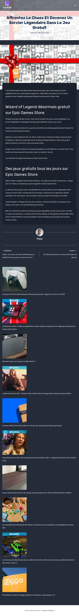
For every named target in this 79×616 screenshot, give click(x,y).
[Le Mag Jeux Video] (7, 5)
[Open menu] (75, 5)
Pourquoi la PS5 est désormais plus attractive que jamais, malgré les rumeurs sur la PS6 (33, 294)
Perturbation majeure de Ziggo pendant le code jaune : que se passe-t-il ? (28, 595)
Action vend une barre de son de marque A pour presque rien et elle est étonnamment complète (36, 493)
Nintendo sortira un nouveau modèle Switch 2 (18, 361)
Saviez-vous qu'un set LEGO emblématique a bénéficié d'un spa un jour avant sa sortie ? (20, 253)
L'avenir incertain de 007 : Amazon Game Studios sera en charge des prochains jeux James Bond (36, 393)
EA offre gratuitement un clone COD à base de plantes (59, 253)
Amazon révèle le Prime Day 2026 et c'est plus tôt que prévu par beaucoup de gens (32, 426)
